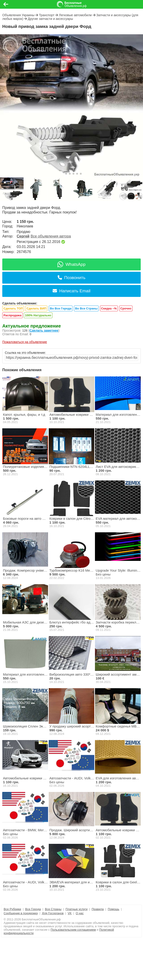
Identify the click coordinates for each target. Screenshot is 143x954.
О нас (80, 913)
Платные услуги (76, 909)
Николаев (25, 226)
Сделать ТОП (13, 308)
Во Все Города (60, 308)
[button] (62, 174)
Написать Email (71, 290)
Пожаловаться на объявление (24, 342)
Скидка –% (109, 308)
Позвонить (72, 277)
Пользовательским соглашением (73, 929)
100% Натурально (38, 315)
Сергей (23, 236)
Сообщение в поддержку (21, 913)
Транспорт (46, 15)
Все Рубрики (12, 909)
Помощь (113, 909)
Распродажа (12, 315)
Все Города (33, 909)
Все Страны (53, 909)
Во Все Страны (86, 308)
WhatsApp (71, 264)
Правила (98, 909)
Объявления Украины (18, 15)
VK (70, 913)
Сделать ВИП (36, 308)
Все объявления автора (51, 236)
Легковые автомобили (75, 15)
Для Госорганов (53, 913)
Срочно (125, 308)
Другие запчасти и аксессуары (50, 19)
